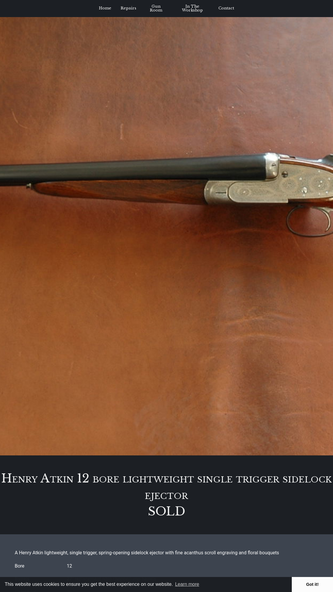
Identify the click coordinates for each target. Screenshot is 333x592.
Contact (226, 8)
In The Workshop (192, 8)
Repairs (128, 8)
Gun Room (156, 8)
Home (105, 8)
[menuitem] (105, 8)
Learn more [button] (187, 584)
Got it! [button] (312, 584)
